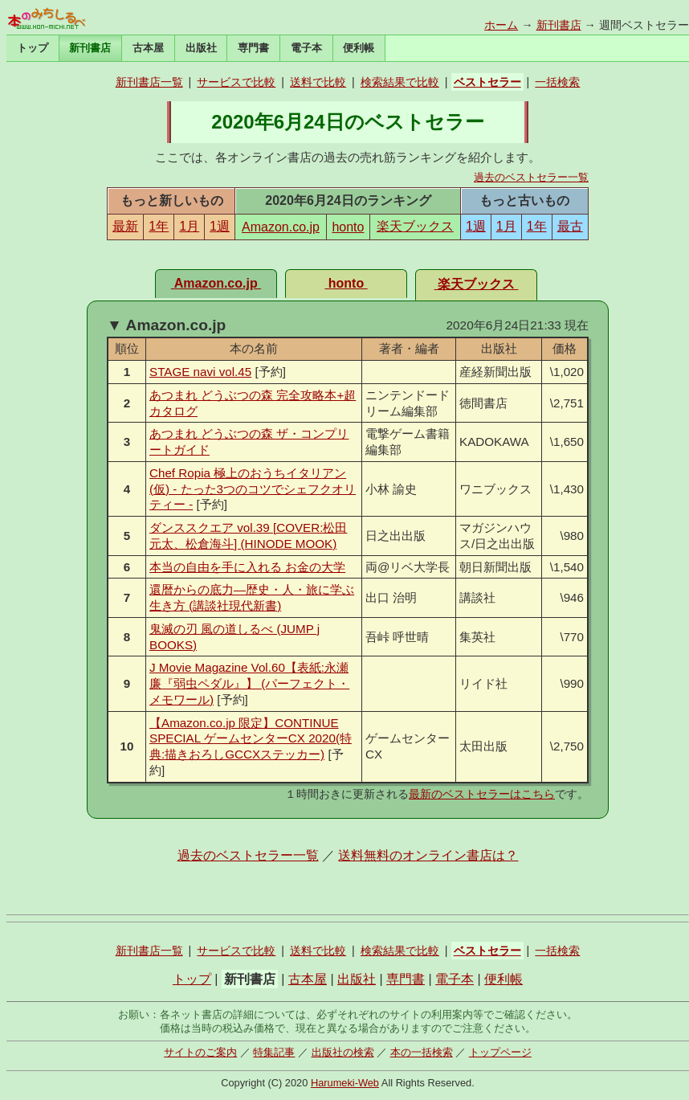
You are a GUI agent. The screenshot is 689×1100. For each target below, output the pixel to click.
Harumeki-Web (345, 1083)
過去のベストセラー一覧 (531, 177)
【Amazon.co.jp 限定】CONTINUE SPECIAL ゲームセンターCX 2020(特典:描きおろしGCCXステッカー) (250, 739)
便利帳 (358, 48)
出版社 (201, 48)
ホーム (501, 24)
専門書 (253, 48)
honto (348, 227)
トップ (32, 48)
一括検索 (557, 82)
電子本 (306, 48)
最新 (125, 226)
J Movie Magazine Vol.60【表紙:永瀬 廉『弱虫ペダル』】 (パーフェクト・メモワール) (249, 683)
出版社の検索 (343, 1052)
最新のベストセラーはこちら (482, 793)
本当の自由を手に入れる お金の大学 (247, 567)
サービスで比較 (236, 82)
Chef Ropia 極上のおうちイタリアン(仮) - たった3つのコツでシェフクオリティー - (252, 489)
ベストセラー (487, 82)
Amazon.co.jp (281, 227)
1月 (189, 226)
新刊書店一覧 (149, 82)
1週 (220, 226)
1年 (159, 226)
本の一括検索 (421, 1052)
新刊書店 (558, 24)
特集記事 (274, 1052)
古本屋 (148, 48)
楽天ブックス (415, 226)
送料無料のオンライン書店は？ (428, 855)
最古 (570, 226)
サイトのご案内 (200, 1052)
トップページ (500, 1052)
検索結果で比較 (400, 82)
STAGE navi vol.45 (200, 371)
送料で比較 (318, 82)
